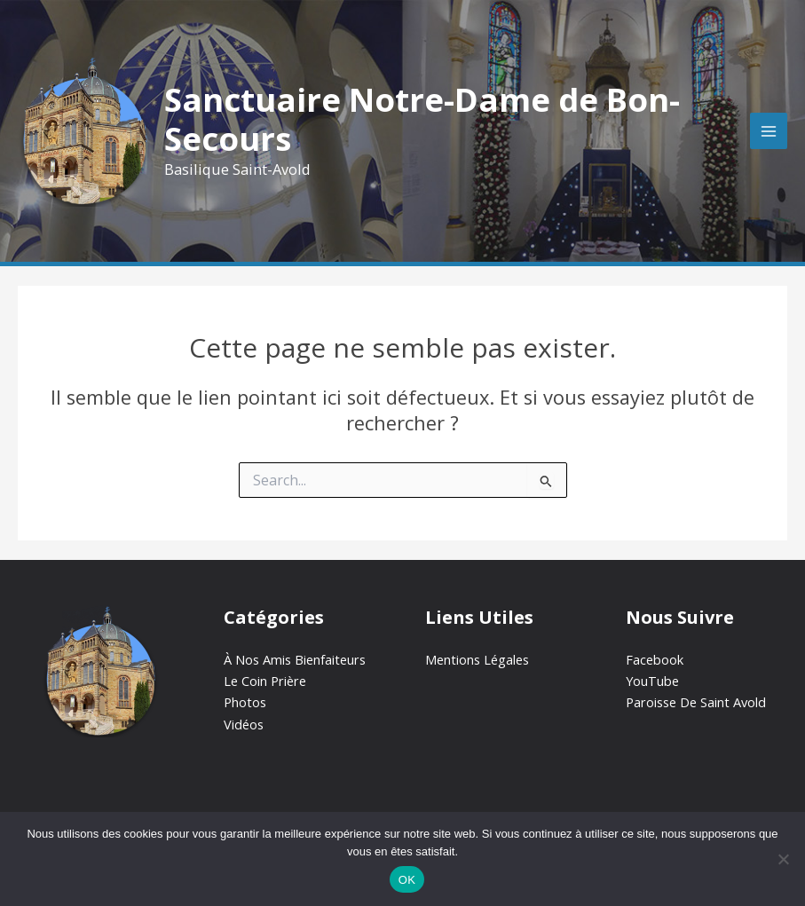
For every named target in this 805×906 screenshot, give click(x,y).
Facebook (654, 659)
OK (407, 879)
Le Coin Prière (265, 680)
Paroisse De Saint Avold (696, 702)
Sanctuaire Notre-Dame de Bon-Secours (422, 119)
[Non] (783, 859)
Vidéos (244, 724)
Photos (245, 702)
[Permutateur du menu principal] (768, 131)
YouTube (652, 680)
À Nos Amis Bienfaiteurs (295, 659)
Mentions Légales (477, 659)
